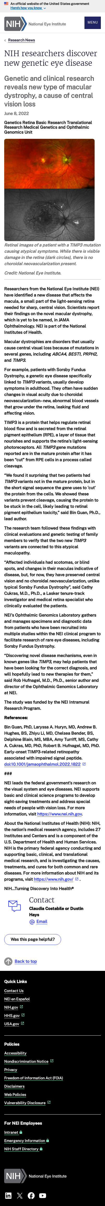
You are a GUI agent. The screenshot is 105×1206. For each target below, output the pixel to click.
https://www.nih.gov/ (57, 879)
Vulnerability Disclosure (28, 1103)
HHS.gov (15, 1015)
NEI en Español (17, 999)
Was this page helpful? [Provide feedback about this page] (33, 939)
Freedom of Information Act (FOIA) (33, 1078)
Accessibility (15, 1053)
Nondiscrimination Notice (29, 1061)
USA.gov (14, 1024)
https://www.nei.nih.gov (59, 814)
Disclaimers (14, 1086)
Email (41, 921)
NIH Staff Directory (23, 1149)
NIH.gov (14, 1007)
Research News (21, 40)
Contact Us (13, 990)
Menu (93, 22)
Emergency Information (26, 1141)
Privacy (10, 1069)
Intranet (13, 1132)
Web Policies (15, 1094)
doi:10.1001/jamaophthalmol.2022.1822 (45, 764)
